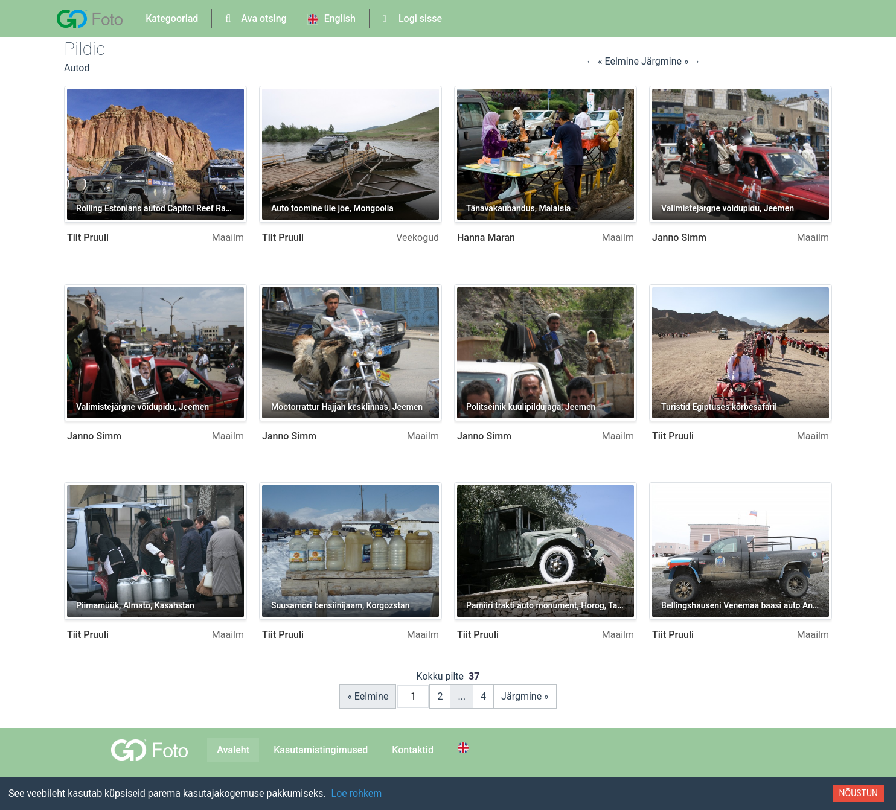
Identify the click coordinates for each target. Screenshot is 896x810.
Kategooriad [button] (172, 18)
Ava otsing (255, 18)
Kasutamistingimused (321, 750)
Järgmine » (525, 696)
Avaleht (233, 750)
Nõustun (858, 793)
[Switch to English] (465, 748)
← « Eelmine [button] (613, 61)
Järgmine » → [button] (670, 61)
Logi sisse (412, 18)
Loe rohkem (356, 793)
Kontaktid (413, 750)
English (331, 19)
